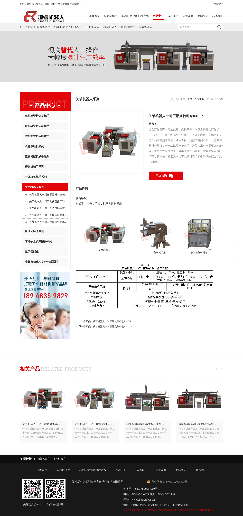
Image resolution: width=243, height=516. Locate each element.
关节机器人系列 (45, 187)
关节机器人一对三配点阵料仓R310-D (112, 326)
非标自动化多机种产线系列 (45, 262)
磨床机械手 (128, 26)
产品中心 (158, 15)
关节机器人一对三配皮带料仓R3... (46, 208)
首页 (189, 99)
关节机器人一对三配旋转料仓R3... (46, 215)
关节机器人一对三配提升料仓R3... (46, 195)
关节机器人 (145, 26)
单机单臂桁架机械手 (45, 116)
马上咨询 (165, 176)
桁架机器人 (110, 26)
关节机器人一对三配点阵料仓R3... (46, 222)
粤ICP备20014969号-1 (147, 488)
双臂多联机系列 (45, 146)
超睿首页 (94, 15)
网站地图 (218, 4)
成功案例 (173, 15)
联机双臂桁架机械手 (45, 136)
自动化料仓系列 (45, 231)
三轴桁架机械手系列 (45, 157)
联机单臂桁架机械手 (45, 126)
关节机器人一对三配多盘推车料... (46, 201)
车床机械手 (110, 15)
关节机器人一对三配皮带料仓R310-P (112, 321)
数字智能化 (45, 252)
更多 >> (219, 369)
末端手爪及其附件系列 (45, 241)
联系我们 (217, 15)
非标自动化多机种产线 (135, 15)
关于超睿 (188, 15)
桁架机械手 (43, 458)
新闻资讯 (203, 15)
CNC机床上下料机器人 (68, 26)
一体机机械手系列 (45, 177)
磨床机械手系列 (45, 167)
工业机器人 (92, 26)
